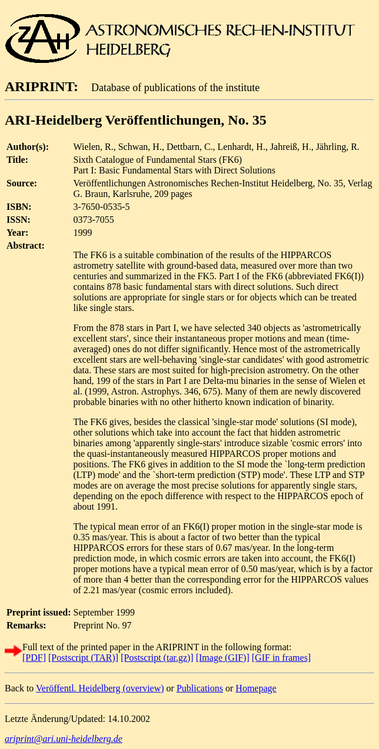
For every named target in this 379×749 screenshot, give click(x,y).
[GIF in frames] (281, 658)
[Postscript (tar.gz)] (157, 658)
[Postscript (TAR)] (83, 658)
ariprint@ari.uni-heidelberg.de (63, 739)
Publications (200, 688)
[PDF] (34, 658)
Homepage (255, 688)
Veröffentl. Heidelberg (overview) (100, 688)
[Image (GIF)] (223, 658)
